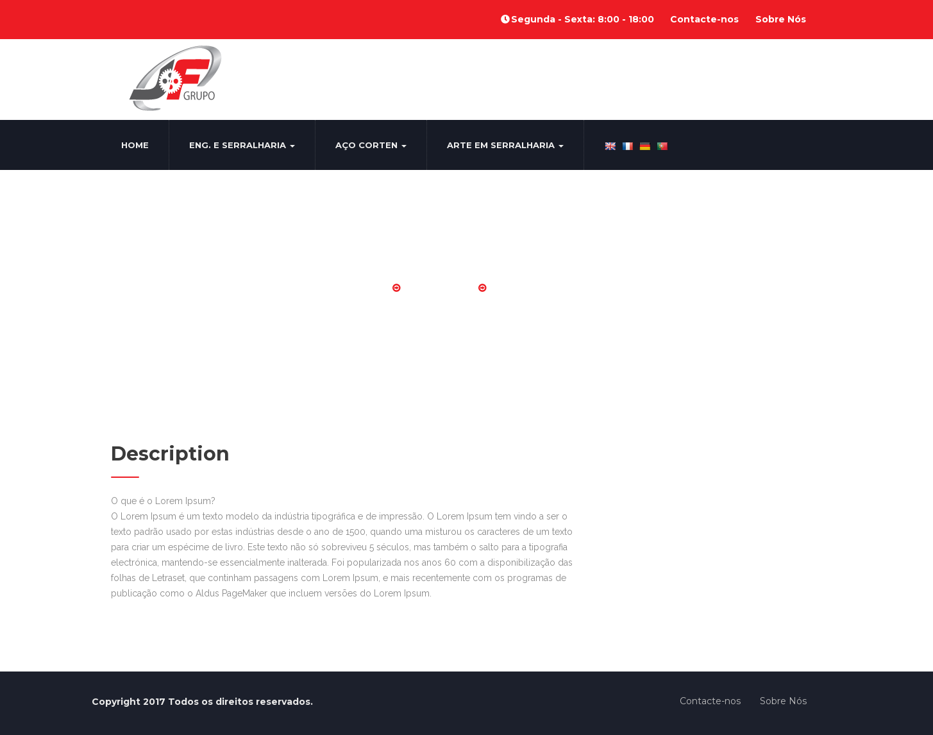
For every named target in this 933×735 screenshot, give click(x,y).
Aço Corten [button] (371, 145)
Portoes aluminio (538, 288)
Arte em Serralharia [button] (505, 145)
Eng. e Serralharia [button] (242, 145)
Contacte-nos (704, 19)
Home (135, 145)
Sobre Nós (780, 19)
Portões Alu (439, 288)
